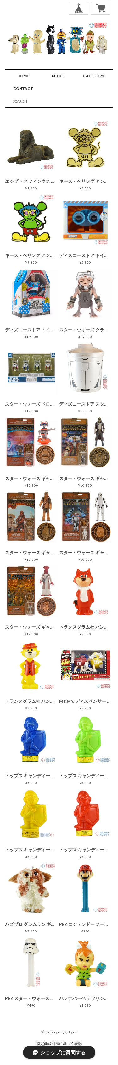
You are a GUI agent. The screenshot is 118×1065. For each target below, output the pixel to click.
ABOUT (58, 76)
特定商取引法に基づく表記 (59, 1043)
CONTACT (23, 88)
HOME (23, 76)
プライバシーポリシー (59, 1032)
